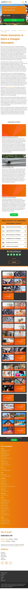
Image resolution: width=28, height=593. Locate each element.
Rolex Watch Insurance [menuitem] (5, 461)
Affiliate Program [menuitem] (4, 572)
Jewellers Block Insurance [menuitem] (5, 522)
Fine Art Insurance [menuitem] (4, 483)
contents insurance (10, 87)
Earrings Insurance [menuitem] (4, 456)
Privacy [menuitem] (2, 575)
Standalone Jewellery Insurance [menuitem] (6, 458)
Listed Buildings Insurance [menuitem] (5, 500)
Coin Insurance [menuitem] (3, 481)
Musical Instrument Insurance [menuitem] (6, 475)
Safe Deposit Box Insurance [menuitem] (5, 464)
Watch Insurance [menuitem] (4, 452)
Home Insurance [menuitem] (3, 499)
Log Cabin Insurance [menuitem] (4, 505)
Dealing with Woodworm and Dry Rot (10, 137)
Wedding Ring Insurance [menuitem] (5, 453)
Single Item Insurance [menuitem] (4, 463)
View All (14, 262)
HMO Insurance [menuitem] (3, 511)
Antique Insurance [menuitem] (4, 479)
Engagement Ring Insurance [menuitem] (5, 450)
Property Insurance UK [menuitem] (5, 513)
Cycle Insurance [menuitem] (3, 468)
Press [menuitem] (2, 578)
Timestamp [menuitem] (3, 580)
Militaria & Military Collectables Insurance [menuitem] (8, 486)
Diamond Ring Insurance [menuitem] (5, 455)
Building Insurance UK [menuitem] (4, 508)
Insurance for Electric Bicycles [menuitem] (6, 470)
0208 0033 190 (6, 536)
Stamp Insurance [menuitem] (3, 487)
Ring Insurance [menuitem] (3, 460)
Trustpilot (5, 12)
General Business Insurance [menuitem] (5, 520)
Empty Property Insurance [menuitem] (5, 510)
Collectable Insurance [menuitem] (4, 491)
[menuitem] (2, 562)
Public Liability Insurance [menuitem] (5, 523)
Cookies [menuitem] (2, 577)
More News (14, 214)
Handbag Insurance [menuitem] (4, 484)
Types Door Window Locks (8, 167)
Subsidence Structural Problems (9, 197)
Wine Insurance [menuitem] (3, 489)
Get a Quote (14, 439)
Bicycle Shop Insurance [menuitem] (5, 518)
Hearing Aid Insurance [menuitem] (4, 495)
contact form (21, 545)
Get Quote (14, 20)
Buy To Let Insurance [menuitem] (4, 503)
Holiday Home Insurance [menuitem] (5, 502)
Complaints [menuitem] (3, 574)
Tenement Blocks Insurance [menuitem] (5, 514)
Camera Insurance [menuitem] (4, 474)
